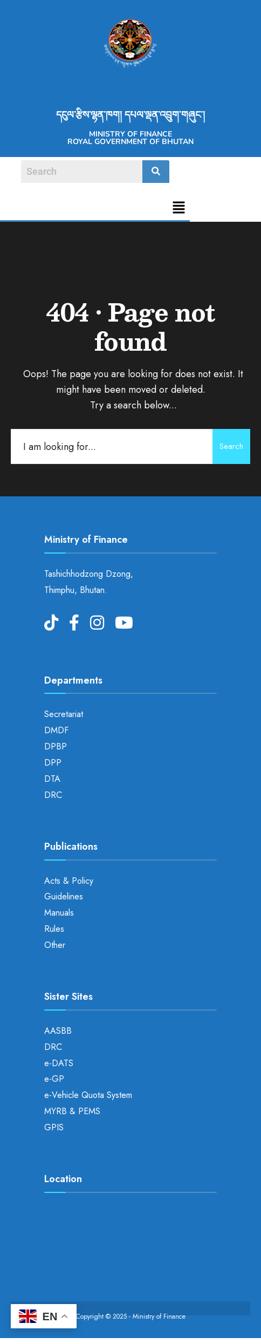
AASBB (58, 1031)
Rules (54, 929)
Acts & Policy (68, 881)
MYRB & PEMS (72, 1111)
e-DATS (58, 1063)
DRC (53, 795)
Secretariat (63, 714)
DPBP (55, 746)
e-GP (54, 1079)
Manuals (59, 912)
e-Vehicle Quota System (88, 1095)
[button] (179, 208)
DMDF (56, 730)
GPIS (54, 1127)
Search (231, 446)
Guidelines (63, 896)
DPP (52, 762)
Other (54, 945)
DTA (52, 779)
